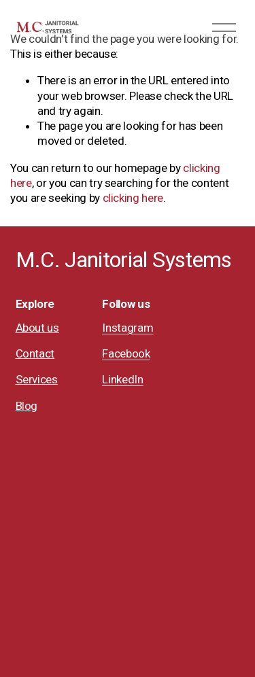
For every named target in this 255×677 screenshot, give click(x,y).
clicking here (133, 198)
